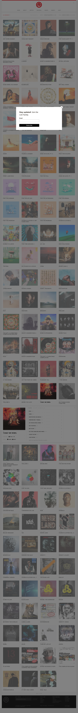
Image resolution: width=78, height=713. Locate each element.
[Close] (61, 107)
